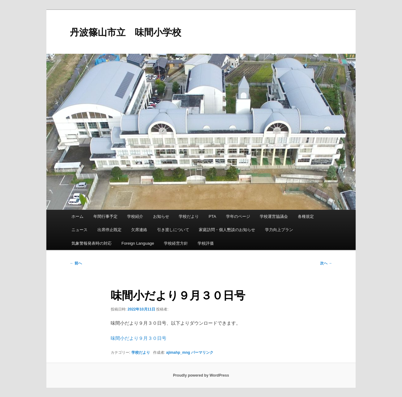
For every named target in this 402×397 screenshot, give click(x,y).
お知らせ (161, 216)
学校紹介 (135, 216)
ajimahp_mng (178, 352)
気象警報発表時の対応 (91, 243)
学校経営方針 (176, 243)
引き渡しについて (173, 229)
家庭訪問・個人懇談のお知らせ (227, 229)
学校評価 (206, 243)
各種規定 (306, 216)
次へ (326, 263)
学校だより (189, 216)
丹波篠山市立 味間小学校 (125, 32)
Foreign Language (138, 243)
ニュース (79, 229)
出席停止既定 (109, 229)
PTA (212, 216)
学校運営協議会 (274, 216)
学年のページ (238, 216)
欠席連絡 (139, 229)
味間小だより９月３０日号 (138, 338)
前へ (76, 263)
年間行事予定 (105, 216)
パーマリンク (202, 352)
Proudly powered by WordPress (201, 375)
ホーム (77, 216)
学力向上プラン (279, 229)
